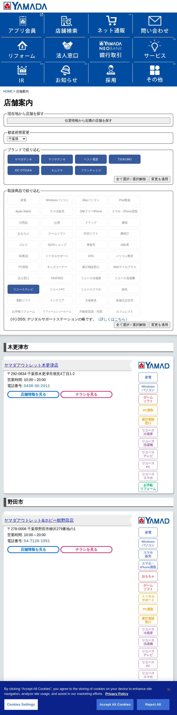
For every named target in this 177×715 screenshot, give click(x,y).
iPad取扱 (124, 200)
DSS (91, 255)
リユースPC (57, 289)
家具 (125, 289)
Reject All (153, 707)
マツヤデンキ (57, 159)
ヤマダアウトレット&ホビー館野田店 (39, 520)
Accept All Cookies (115, 707)
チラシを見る (86, 394)
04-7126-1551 (37, 541)
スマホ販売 (57, 211)
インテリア (57, 300)
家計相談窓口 (90, 266)
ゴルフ (23, 244)
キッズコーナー (57, 266)
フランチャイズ (91, 170)
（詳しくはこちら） (112, 319)
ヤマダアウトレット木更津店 (31, 365)
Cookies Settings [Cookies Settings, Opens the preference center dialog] (21, 707)
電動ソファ (23, 300)
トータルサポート (57, 255)
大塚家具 (91, 300)
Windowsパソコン (57, 200)
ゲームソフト (57, 233)
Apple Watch (23, 211)
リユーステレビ (23, 289)
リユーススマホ (91, 289)
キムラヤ (57, 170)
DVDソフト (91, 233)
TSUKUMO (125, 159)
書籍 (125, 222)
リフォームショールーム (57, 311)
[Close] (168, 692)
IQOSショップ (57, 244)
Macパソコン (91, 200)
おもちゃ (23, 233)
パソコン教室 (124, 255)
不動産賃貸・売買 (90, 311)
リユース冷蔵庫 (91, 278)
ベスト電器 (91, 159)
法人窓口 (23, 278)
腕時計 (125, 233)
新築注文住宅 (124, 300)
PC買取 (23, 266)
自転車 (125, 244)
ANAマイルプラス (124, 266)
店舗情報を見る (33, 394)
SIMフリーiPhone (91, 211)
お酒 (57, 222)
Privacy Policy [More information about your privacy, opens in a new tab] (116, 696)
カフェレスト (124, 311)
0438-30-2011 (37, 386)
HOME (7, 91)
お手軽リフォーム (23, 311)
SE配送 (23, 255)
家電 (23, 200)
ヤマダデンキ (23, 159)
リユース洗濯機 (125, 278)
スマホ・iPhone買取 (125, 211)
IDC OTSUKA (23, 170)
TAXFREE (57, 278)
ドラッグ (91, 222)
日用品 (23, 222)
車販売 (91, 244)
